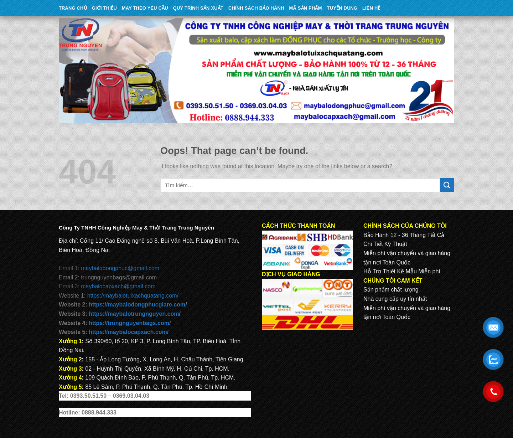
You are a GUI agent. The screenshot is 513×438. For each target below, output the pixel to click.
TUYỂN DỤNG (342, 8)
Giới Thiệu (104, 8)
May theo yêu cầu (145, 8)
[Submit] (447, 185)
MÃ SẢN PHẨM (305, 8)
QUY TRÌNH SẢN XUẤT (198, 8)
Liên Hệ (371, 8)
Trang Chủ (73, 8)
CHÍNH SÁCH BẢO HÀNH (256, 8)
